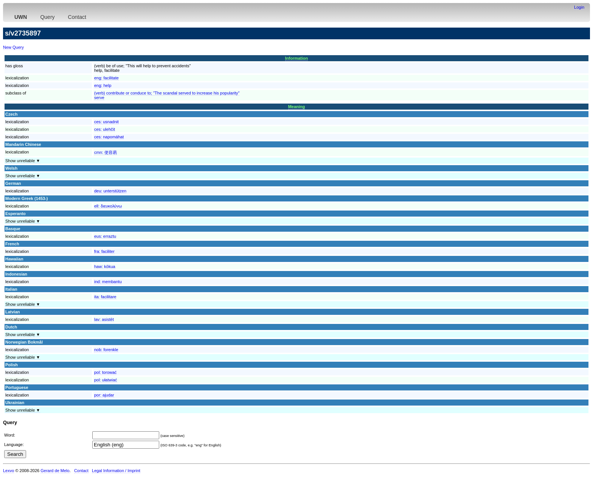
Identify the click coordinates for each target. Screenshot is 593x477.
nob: (106, 349)
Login (579, 7)
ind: (108, 281)
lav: (104, 319)
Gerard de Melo (54, 470)
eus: (105, 236)
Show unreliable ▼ (22, 160)
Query (47, 17)
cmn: (105, 152)
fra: (104, 251)
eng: (106, 78)
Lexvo (8, 470)
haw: (104, 266)
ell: (108, 206)
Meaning (296, 106)
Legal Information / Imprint (116, 470)
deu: (110, 191)
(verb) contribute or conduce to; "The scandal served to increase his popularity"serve (166, 95)
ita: (105, 296)
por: (104, 395)
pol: (105, 372)
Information (296, 58)
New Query (13, 47)
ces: (106, 121)
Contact (77, 17)
